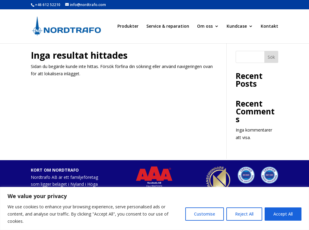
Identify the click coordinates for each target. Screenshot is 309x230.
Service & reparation (167, 26)
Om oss (205, 26)
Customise (204, 214)
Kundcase (237, 26)
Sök (271, 57)
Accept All (283, 214)
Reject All (244, 214)
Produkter (128, 26)
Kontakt (269, 26)
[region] (154, 208)
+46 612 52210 (47, 4)
